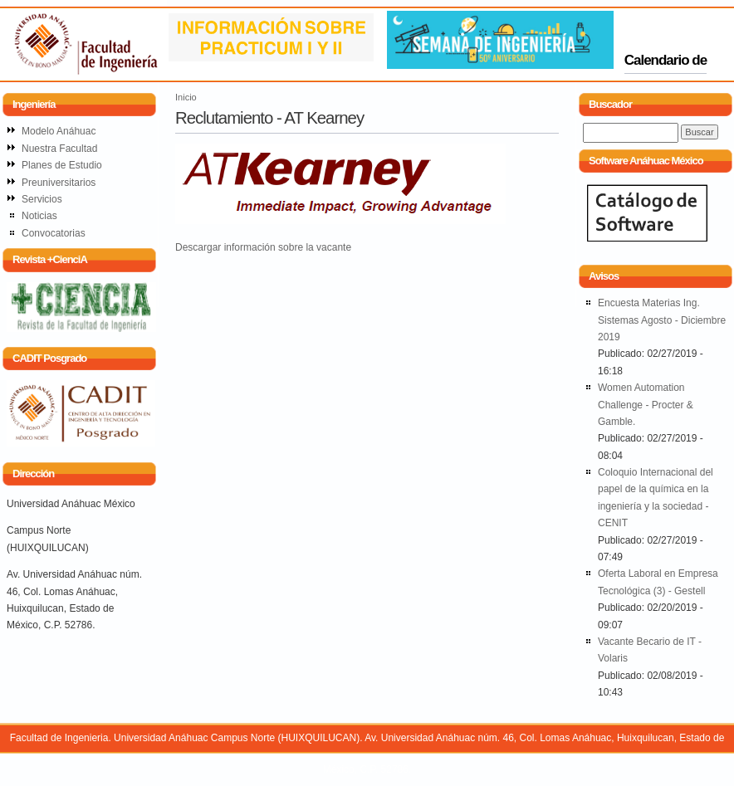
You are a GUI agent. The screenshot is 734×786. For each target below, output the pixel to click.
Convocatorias (54, 233)
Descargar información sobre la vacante (263, 247)
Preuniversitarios (58, 182)
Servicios (42, 199)
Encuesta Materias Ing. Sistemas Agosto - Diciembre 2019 (662, 320)
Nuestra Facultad (59, 148)
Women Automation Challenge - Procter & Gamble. (645, 404)
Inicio (186, 97)
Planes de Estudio (62, 165)
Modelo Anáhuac (58, 131)
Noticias (39, 216)
